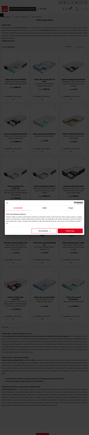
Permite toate (70, 231)
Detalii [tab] (44, 208)
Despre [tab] (71, 208)
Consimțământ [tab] (18, 208)
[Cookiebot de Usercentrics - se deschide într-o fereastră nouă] (75, 202)
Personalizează (44, 231)
